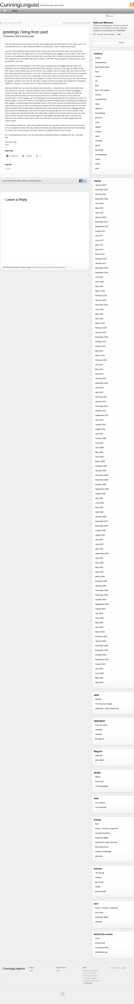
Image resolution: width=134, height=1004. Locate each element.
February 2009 (101, 466)
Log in (97, 938)
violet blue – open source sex (107, 708)
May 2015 (99, 314)
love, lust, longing (102, 90)
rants (97, 122)
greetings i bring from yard (25, 32)
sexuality (98, 141)
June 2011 (99, 420)
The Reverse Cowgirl (103, 704)
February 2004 (101, 636)
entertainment (100, 62)
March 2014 (100, 355)
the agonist (99, 739)
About (14, 11)
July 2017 (99, 236)
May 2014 (99, 351)
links (97, 85)
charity (97, 58)
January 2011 (100, 424)
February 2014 (101, 360)
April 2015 (99, 319)
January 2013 (100, 378)
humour (98, 76)
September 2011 (102, 415)
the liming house (101, 847)
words (97, 164)
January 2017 (100, 263)
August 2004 (100, 609)
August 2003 (100, 664)
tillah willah (99, 760)
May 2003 (99, 678)
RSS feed (121, 30)
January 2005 (100, 586)
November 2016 (101, 272)
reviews (98, 132)
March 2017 (100, 254)
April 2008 (99, 512)
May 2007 (99, 549)
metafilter (99, 730)
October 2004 (100, 600)
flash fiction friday (102, 67)
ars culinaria (100, 803)
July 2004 (99, 613)
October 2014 (100, 342)
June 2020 (99, 203)
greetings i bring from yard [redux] (75, 23)
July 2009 (99, 443)
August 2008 (100, 494)
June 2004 (99, 618)
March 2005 (100, 576)
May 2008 (99, 507)
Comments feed (101, 947)
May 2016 (99, 286)
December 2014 (101, 337)
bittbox (97, 777)
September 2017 (102, 226)
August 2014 (100, 346)
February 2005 (101, 581)
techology (99, 150)
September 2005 (102, 553)
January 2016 (100, 300)
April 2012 (99, 392)
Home (4, 10)
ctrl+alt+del (99, 873)
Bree (97, 824)
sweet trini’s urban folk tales (106, 842)
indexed (98, 877)
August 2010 (100, 429)
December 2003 (101, 646)
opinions (98, 108)
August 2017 (100, 231)
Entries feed (100, 943)
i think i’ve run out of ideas (12, 23)
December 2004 (101, 590)
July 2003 (99, 669)
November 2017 (101, 222)
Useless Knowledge (103, 851)
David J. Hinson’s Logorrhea (106, 828)
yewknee (98, 856)
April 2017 (99, 249)
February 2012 (101, 397)
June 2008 (99, 503)
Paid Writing (100, 113)
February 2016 (101, 296)
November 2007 (101, 526)
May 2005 (99, 567)
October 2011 (100, 411)
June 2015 (99, 309)
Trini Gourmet (100, 807)
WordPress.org (101, 952)
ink (96, 81)
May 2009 (99, 452)
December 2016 (101, 268)
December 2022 (101, 190)
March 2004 (100, 632)
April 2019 (99, 213)
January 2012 (100, 401)
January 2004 (100, 641)
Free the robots (101, 725)
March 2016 (100, 291)
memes (98, 95)
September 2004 (102, 604)
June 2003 (99, 673)
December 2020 (101, 199)
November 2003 (101, 650)
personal (24, 36)
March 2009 (100, 461)
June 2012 (99, 388)
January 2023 (100, 185)
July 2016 (99, 277)
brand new (99, 781)
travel (7, 145)
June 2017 (99, 240)
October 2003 (100, 655)
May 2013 (99, 369)
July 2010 (99, 434)
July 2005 (99, 558)
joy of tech (99, 882)
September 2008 (102, 489)
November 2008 (101, 480)
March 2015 (100, 323)
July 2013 (99, 365)
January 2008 (100, 517)
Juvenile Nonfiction (102, 833)
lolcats (97, 887)
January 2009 (100, 471)
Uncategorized (101, 155)
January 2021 (100, 194)
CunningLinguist (19, 5)
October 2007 (100, 530)
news (97, 104)
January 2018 (100, 217)
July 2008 (99, 498)
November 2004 (101, 595)
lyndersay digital (101, 838)
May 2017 (99, 245)
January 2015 (100, 332)
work (97, 168)
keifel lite (98, 755)
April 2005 (99, 572)
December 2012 (101, 383)
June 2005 (99, 563)
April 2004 (99, 627)
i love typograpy (101, 786)
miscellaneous (101, 99)
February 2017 (101, 259)
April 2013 (99, 374)
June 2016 (99, 282)
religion (98, 127)
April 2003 (99, 682)
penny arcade (100, 891)
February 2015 (101, 328)
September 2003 (102, 659)
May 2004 (99, 623)
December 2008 (101, 475)
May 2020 (99, 208)
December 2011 (101, 406)
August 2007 (100, 535)
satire (97, 136)
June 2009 (99, 448)
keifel (119, 34)
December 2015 (101, 305)
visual (97, 159)
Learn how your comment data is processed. (48, 267)
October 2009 (100, 438)
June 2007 (99, 544)
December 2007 (101, 521)
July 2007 (99, 540)
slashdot (98, 734)
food (97, 72)
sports (97, 145)
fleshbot (98, 699)
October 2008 (100, 484)
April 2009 (99, 457)
